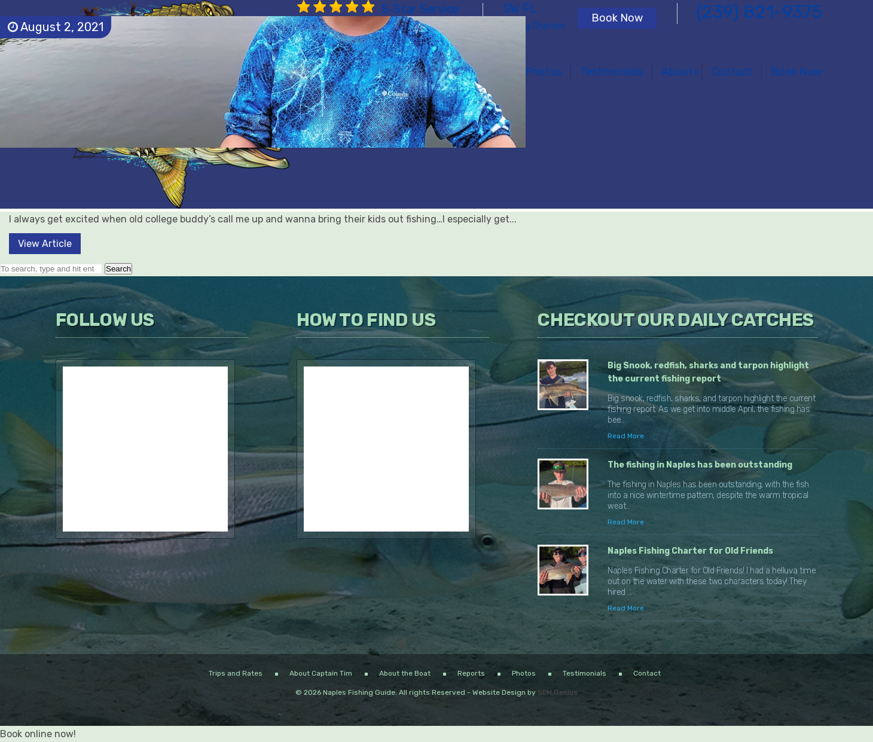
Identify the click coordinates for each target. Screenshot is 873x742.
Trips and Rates (235, 673)
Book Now (617, 18)
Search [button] (118, 268)
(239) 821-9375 (759, 12)
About (676, 71)
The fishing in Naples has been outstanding (700, 465)
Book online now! (38, 734)
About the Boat (405, 673)
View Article (45, 243)
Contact (731, 71)
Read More (626, 436)
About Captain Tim (320, 673)
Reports (471, 673)
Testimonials (611, 71)
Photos (543, 71)
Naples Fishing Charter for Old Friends (690, 551)
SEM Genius (558, 692)
